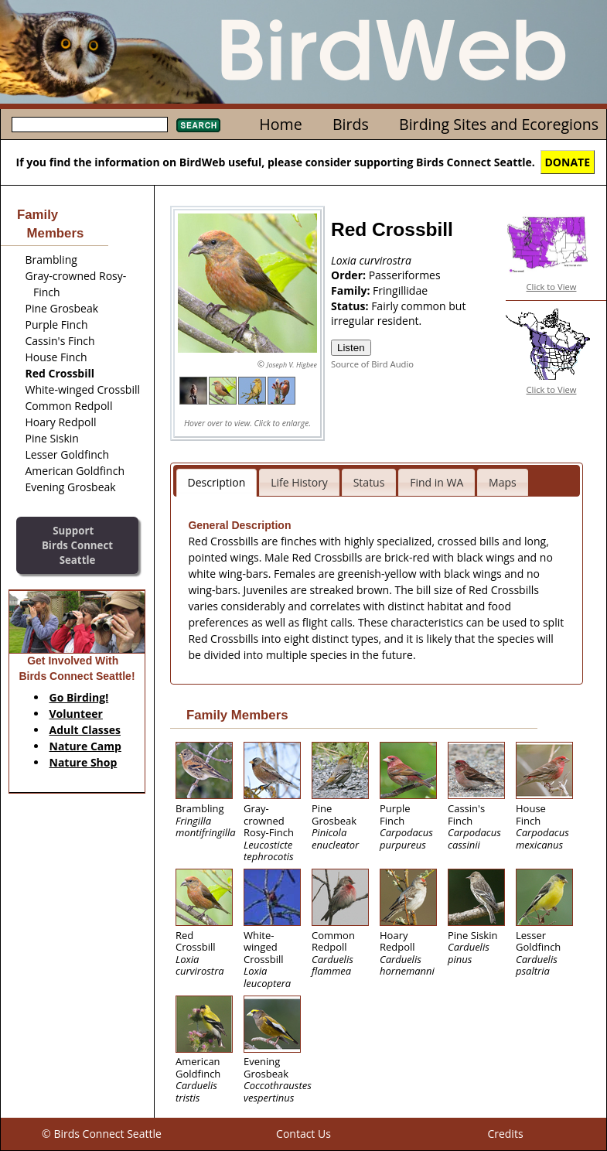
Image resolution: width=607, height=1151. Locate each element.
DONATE (568, 162)
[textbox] (90, 124)
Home (280, 124)
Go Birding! (79, 697)
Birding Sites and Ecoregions (498, 124)
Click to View (552, 286)
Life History (299, 482)
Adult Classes (85, 729)
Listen (351, 347)
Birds (350, 124)
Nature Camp (85, 746)
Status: (351, 306)
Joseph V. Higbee (292, 365)
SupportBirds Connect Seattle (77, 545)
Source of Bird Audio (372, 364)
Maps (503, 482)
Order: (350, 275)
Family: (352, 290)
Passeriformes (405, 275)
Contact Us (303, 1133)
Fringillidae (400, 290)
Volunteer (76, 713)
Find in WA (436, 482)
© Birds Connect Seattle (102, 1133)
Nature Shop (83, 762)
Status (369, 482)
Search (198, 125)
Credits (505, 1133)
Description (217, 482)
